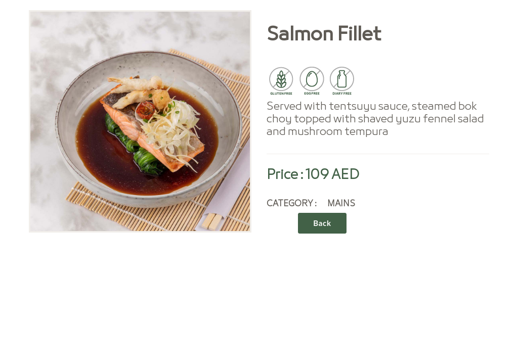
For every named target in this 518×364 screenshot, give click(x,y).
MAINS (341, 204)
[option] (140, 121)
